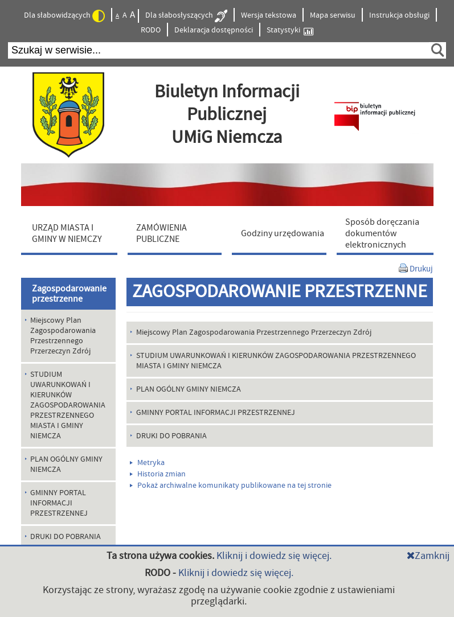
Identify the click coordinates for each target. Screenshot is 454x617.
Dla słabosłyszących (186, 16)
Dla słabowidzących (64, 16)
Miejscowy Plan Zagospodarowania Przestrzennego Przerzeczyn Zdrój (253, 332)
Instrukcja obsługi (399, 15)
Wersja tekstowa (268, 15)
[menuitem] (71, 233)
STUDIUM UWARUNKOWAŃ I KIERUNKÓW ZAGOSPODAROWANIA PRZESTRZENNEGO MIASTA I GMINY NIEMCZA (276, 361)
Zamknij (428, 555)
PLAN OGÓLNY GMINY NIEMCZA (188, 389)
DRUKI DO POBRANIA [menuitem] (65, 537)
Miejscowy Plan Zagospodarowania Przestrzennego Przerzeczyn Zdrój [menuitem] (63, 335)
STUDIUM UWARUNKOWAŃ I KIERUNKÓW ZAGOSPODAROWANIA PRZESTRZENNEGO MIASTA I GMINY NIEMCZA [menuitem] (67, 405)
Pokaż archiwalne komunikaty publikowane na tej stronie (231, 485)
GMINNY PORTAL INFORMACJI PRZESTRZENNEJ (215, 413)
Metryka (147, 463)
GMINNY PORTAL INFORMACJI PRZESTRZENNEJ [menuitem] (59, 503)
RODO (151, 30)
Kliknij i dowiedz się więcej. (274, 555)
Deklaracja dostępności (213, 30)
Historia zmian (158, 474)
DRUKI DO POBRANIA (171, 436)
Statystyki (290, 30)
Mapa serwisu (332, 15)
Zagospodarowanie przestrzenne (69, 294)
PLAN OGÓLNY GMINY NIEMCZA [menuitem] (66, 464)
